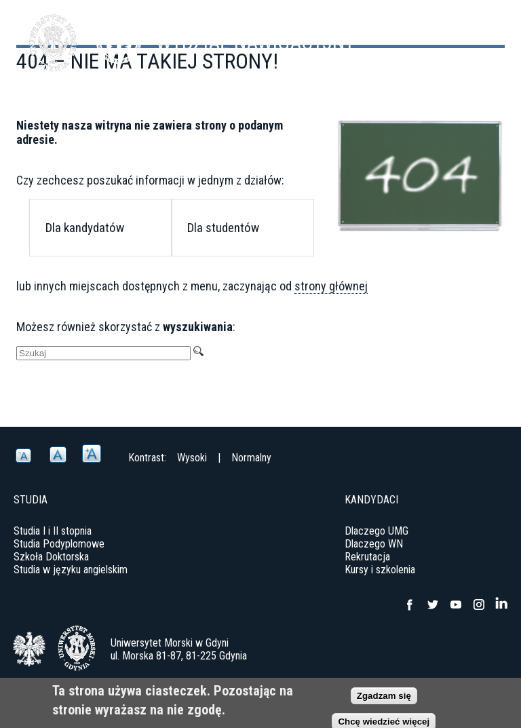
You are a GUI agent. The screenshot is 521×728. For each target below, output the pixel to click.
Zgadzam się (384, 698)
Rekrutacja (367, 556)
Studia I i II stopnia (53, 530)
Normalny (251, 457)
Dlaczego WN (374, 543)
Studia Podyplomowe (59, 543)
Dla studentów (223, 227)
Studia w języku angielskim (71, 569)
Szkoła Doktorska (51, 556)
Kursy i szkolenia (380, 569)
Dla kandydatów (84, 227)
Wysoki (192, 457)
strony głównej (331, 286)
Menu (477, 34)
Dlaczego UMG (376, 530)
